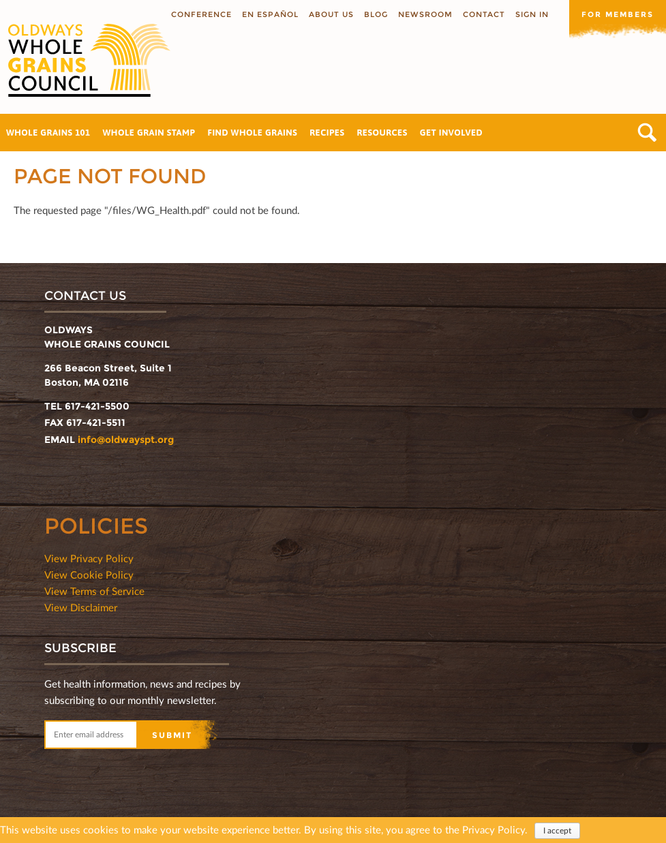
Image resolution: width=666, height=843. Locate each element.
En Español (270, 14)
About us (331, 14)
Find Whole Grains (252, 132)
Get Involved (451, 132)
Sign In (532, 14)
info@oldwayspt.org (126, 439)
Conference (201, 14)
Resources (382, 132)
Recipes (326, 132)
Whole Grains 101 (48, 132)
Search (647, 132)
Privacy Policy (493, 830)
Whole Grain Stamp (149, 132)
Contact (484, 14)
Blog (376, 14)
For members (617, 14)
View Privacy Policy (89, 558)
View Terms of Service (94, 591)
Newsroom (425, 14)
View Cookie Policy (89, 574)
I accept (557, 831)
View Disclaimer (80, 607)
